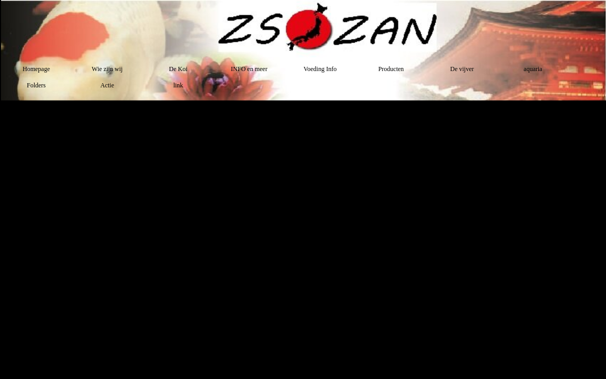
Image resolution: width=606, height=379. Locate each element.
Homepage (36, 69)
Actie (107, 85)
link (178, 85)
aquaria (532, 69)
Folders (36, 85)
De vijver (462, 69)
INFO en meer (249, 69)
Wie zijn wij (107, 69)
